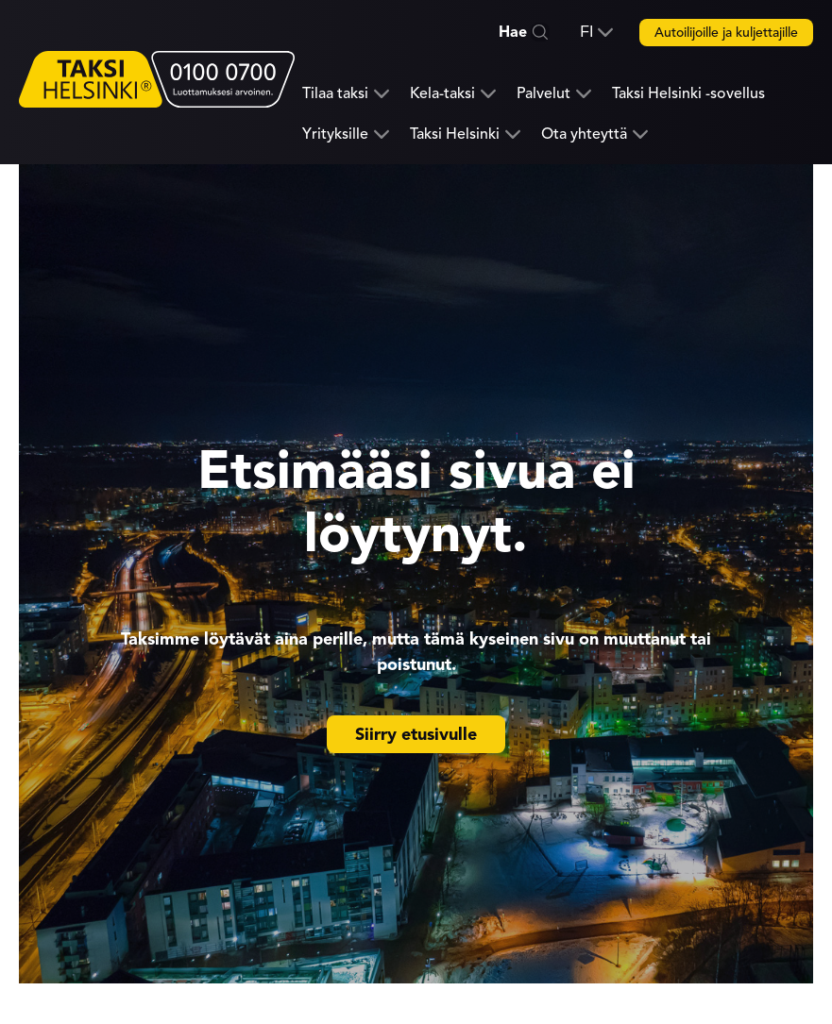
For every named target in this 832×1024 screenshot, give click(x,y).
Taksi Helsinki (455, 134)
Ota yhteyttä (584, 134)
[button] (596, 32)
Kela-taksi (442, 94)
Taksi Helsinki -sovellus (688, 93)
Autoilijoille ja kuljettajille (726, 33)
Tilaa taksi (335, 94)
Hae (513, 32)
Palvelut (543, 94)
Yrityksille (335, 134)
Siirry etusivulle (416, 734)
